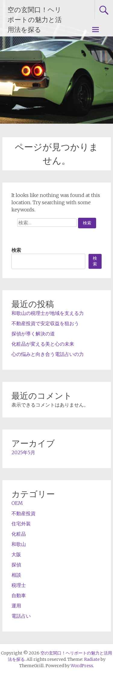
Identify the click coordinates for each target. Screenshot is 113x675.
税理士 (18, 585)
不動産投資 (23, 513)
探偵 (16, 565)
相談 (16, 575)
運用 (16, 606)
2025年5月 (23, 452)
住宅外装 (21, 524)
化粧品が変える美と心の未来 (42, 344)
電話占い (21, 616)
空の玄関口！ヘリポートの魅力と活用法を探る (35, 19)
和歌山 (18, 544)
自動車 (18, 595)
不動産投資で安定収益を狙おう (45, 323)
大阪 (16, 554)
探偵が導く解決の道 (33, 334)
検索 (16, 250)
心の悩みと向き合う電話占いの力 (47, 354)
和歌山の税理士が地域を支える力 (47, 313)
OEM (17, 503)
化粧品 (18, 534)
